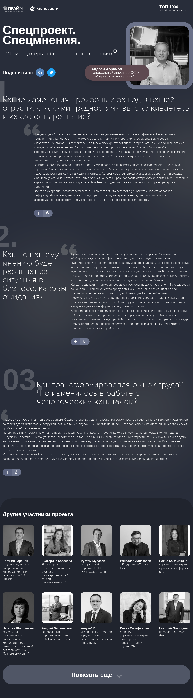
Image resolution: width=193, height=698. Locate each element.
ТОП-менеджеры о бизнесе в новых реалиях (57, 53)
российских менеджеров (173, 10)
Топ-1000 (168, 7)
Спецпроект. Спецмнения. (42, 35)
